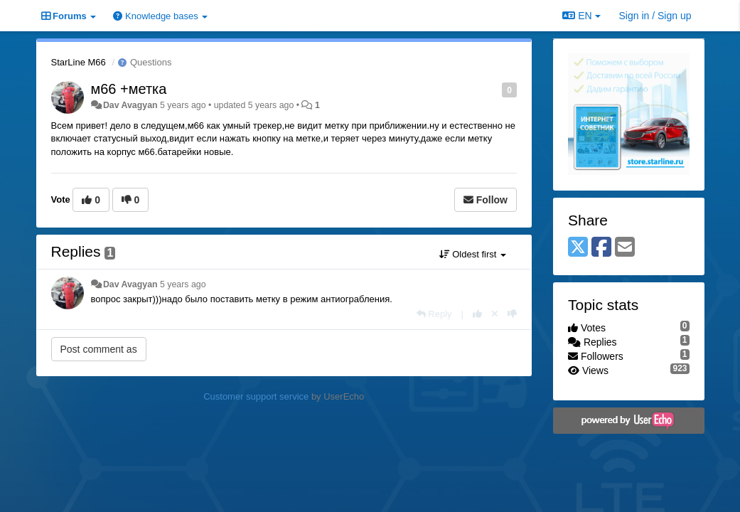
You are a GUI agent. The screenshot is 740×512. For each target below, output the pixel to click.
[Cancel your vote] (494, 314)
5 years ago (183, 284)
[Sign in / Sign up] (655, 16)
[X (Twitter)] (578, 247)
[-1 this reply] (512, 314)
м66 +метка (129, 89)
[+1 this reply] (477, 314)
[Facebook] (601, 247)
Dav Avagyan (130, 105)
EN (581, 15)
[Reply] (434, 314)
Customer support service (256, 396)
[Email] (625, 247)
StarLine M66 (78, 62)
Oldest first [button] (472, 254)
